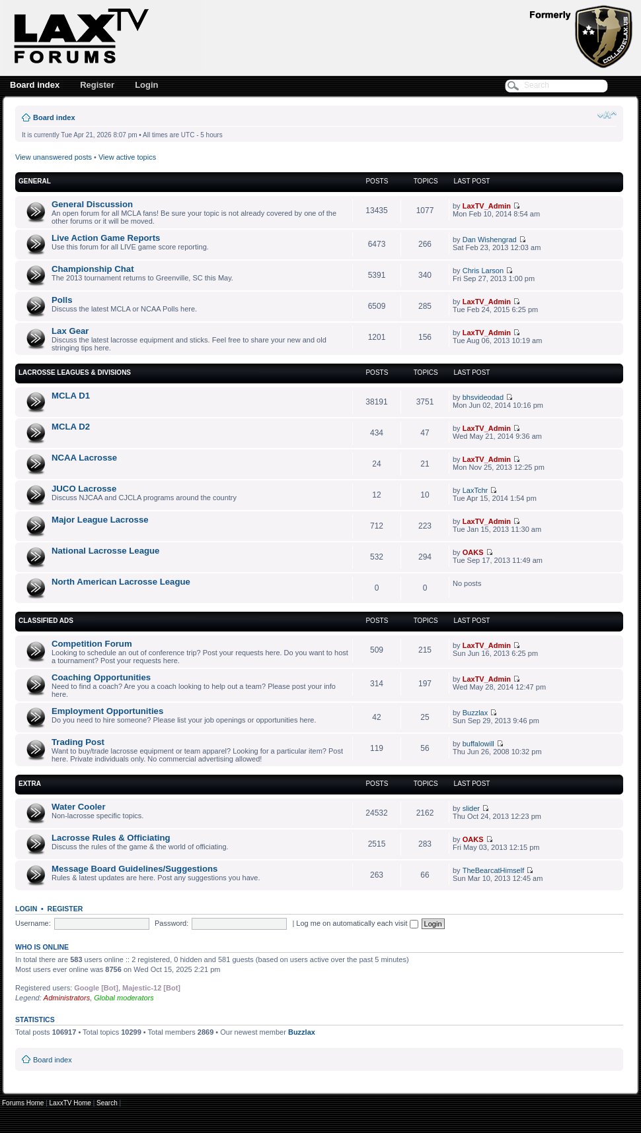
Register (97, 85)
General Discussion (92, 204)
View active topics (127, 157)
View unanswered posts (53, 157)
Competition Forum (92, 644)
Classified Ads (46, 620)
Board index (34, 85)
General (35, 181)
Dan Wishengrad (490, 239)
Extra (30, 783)
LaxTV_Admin (487, 206)
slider (471, 808)
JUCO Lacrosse (84, 489)
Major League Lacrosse (100, 520)
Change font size (607, 115)
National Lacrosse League (105, 551)
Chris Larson (483, 271)
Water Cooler (79, 807)
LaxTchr (475, 490)
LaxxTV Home (70, 1103)
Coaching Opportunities (101, 677)
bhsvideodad (483, 397)
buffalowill (478, 744)
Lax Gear (70, 331)
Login (146, 85)
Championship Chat (93, 269)
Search (107, 1103)
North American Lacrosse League (121, 582)
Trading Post (78, 742)
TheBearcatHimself (494, 870)
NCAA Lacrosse (84, 458)
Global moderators (124, 998)
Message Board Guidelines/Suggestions (134, 869)
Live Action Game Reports (106, 238)
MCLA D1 (71, 396)
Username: (33, 923)
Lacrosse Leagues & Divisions (75, 372)
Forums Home (23, 1103)
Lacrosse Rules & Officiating (111, 838)
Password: (171, 923)
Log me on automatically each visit (357, 923)
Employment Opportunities (107, 711)
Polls (62, 300)
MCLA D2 (71, 427)
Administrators (67, 998)
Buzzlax (475, 713)
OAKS (473, 552)
